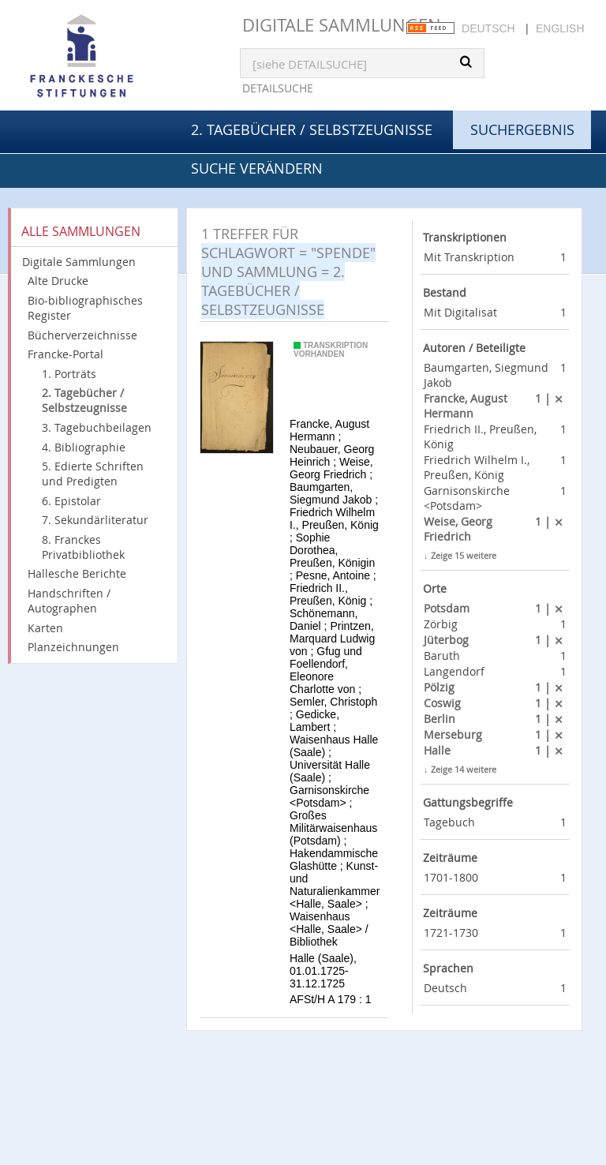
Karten (45, 627)
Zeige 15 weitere (463, 555)
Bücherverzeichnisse (82, 335)
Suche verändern (257, 168)
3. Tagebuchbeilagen (97, 427)
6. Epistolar (71, 500)
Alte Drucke (58, 280)
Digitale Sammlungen (341, 24)
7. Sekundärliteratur (95, 519)
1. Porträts (69, 373)
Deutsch (488, 28)
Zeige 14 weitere (463, 769)
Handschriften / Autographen (69, 601)
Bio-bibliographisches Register (85, 308)
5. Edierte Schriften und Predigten (93, 474)
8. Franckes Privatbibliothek (83, 547)
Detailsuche (277, 88)
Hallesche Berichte (77, 573)
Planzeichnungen (73, 646)
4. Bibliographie (83, 447)
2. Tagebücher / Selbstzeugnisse (311, 129)
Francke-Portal (65, 354)
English (560, 28)
